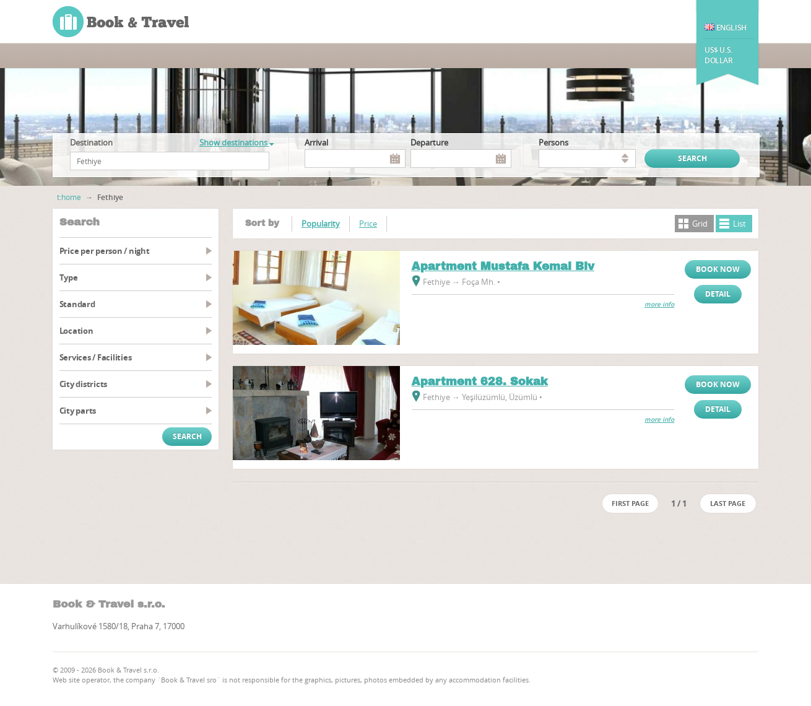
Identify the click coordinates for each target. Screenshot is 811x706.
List (739, 223)
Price (368, 223)
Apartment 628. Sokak (480, 381)
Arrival (316, 142)
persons (553, 142)
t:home (69, 197)
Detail (718, 294)
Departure (429, 142)
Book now (718, 269)
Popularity (320, 223)
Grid (700, 223)
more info (659, 304)
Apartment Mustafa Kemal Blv (503, 266)
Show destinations (236, 142)
